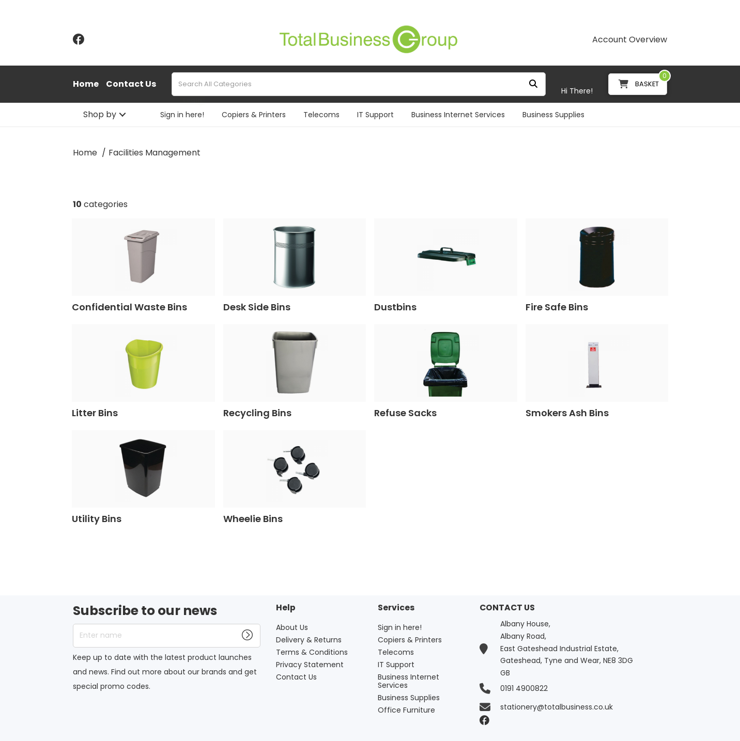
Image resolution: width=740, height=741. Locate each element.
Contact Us (131, 84)
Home (86, 84)
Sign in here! (182, 114)
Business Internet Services (458, 114)
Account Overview (629, 39)
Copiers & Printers (254, 114)
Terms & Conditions (312, 652)
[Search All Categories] (359, 84)
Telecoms (321, 114)
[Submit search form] (533, 84)
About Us (292, 627)
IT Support (375, 114)
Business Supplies (553, 114)
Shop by (99, 114)
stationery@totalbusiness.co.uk (556, 707)
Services (396, 608)
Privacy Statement (310, 664)
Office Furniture (406, 710)
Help (286, 608)
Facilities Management (155, 153)
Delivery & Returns (309, 640)
